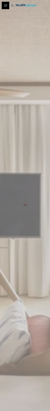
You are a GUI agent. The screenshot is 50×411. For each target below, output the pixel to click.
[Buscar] (12, 5)
